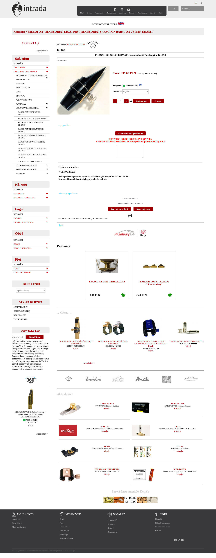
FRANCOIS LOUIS (76, 44)
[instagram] (121, 9)
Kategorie (19, 31)
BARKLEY (105, 428)
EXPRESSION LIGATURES (107, 471)
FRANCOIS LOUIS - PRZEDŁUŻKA (107, 284)
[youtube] (128, 9)
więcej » (107, 410)
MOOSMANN (180, 471)
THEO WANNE (107, 406)
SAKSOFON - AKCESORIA (44, 31)
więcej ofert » (42, 50)
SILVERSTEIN (177, 406)
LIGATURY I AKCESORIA (81, 31)
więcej (30, 425)
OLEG (177, 428)
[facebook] (115, 9)
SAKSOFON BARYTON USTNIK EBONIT (126, 31)
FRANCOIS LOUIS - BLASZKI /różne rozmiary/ (154, 285)
